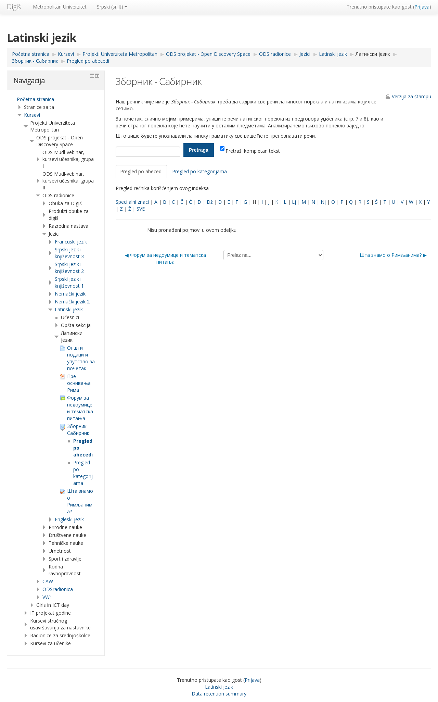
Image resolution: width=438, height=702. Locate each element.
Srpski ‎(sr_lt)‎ (112, 6)
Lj (294, 202)
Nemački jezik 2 (72, 301)
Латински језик (373, 54)
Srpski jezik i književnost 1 (69, 282)
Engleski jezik (69, 519)
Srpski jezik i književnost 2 (69, 267)
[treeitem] (56, 99)
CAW (47, 581)
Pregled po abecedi (141, 171)
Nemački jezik (70, 293)
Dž (210, 202)
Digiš (14, 6)
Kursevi (32, 115)
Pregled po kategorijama (199, 171)
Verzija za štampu (411, 96)
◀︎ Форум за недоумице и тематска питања (165, 258)
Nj (323, 202)
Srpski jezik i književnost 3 (69, 253)
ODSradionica (57, 589)
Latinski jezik (69, 309)
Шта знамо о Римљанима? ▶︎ (393, 255)
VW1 (47, 597)
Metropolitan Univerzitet (60, 6)
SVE (141, 208)
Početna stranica (35, 99)
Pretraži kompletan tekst (250, 151)
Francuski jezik (71, 241)
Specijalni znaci (132, 202)
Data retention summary (219, 693)
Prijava (421, 6)
